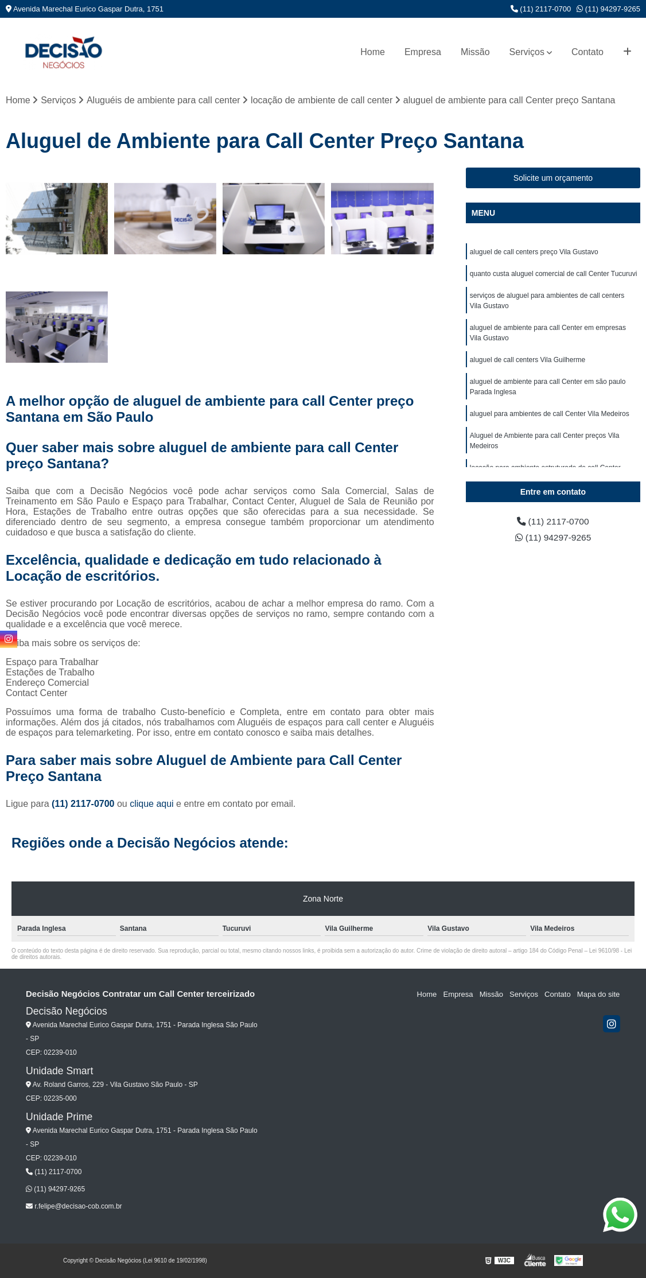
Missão (475, 52)
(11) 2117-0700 (541, 9)
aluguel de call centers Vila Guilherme (527, 360)
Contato (587, 52)
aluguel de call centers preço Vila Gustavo (534, 252)
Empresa (422, 52)
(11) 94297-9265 (608, 9)
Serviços (526, 52)
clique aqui (152, 804)
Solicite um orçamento (553, 177)
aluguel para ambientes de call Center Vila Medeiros (549, 414)
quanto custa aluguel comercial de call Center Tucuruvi (553, 274)
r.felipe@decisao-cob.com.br (74, 1206)
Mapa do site (598, 994)
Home (372, 52)
